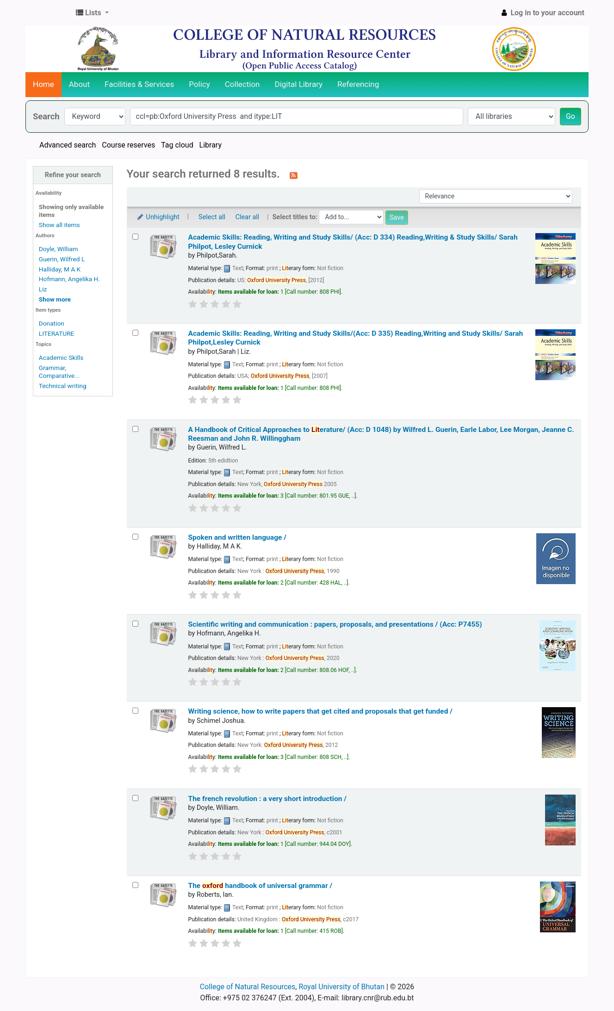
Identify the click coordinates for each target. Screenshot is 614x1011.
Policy (199, 84)
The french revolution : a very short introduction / (267, 799)
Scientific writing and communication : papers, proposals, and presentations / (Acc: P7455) (335, 624)
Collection (242, 84)
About (79, 84)
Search (46, 116)
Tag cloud (177, 145)
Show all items (59, 224)
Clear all (248, 217)
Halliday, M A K (60, 269)
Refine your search (73, 175)
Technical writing (63, 385)
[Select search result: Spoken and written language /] (135, 537)
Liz (43, 289)
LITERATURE (56, 333)
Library (210, 145)
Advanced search (67, 145)
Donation (51, 323)
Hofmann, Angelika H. (69, 279)
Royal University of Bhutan (341, 986)
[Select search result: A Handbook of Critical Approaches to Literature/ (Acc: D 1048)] (135, 429)
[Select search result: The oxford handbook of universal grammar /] (135, 885)
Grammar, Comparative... (59, 371)
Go (570, 116)
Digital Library (299, 84)
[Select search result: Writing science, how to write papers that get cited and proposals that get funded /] (135, 711)
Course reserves (128, 145)
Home (43, 84)
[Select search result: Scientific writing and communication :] (135, 624)
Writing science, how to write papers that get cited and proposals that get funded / (320, 711)
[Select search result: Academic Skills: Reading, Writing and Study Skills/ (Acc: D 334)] (135, 237)
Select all (211, 217)
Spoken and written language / (237, 537)
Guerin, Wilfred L (62, 259)
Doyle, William (58, 249)
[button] (92, 13)
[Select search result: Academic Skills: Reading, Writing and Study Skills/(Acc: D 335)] (135, 333)
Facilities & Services (139, 84)
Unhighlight (158, 217)
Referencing (358, 84)
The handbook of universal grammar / (260, 886)
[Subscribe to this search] (293, 175)
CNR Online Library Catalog (49, 13)
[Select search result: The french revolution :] (135, 798)
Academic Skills (61, 357)
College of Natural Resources (248, 986)
